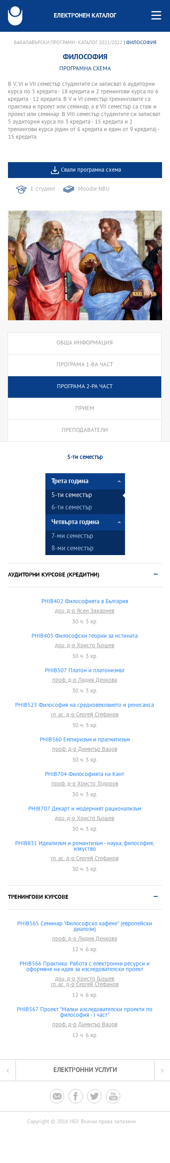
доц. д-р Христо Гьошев (84, 646)
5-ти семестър (71, 496)
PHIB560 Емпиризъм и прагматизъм (85, 740)
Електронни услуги (85, 1070)
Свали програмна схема (91, 170)
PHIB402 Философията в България (84, 602)
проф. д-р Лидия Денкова (84, 680)
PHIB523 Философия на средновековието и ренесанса (84, 705)
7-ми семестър (72, 536)
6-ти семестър (71, 508)
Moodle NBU (93, 189)
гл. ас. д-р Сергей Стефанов (85, 715)
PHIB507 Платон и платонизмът (85, 671)
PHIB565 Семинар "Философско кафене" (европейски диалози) (84, 927)
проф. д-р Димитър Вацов (84, 750)
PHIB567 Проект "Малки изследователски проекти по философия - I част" (84, 1012)
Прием (84, 408)
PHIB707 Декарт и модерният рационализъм (84, 809)
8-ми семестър (72, 549)
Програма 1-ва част (85, 365)
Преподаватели (85, 430)
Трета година (69, 481)
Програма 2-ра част (85, 387)
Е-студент (43, 189)
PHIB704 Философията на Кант (84, 775)
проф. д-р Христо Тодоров (84, 784)
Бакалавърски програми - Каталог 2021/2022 (68, 43)
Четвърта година (75, 522)
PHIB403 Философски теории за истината (84, 636)
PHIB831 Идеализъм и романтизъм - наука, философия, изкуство (84, 846)
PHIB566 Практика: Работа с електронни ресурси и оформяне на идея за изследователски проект (85, 967)
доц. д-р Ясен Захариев (84, 611)
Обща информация (85, 343)
